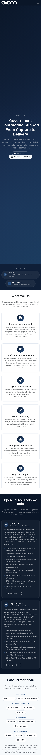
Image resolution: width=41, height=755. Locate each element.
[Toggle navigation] (38, 3)
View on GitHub (12, 593)
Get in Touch (20, 153)
